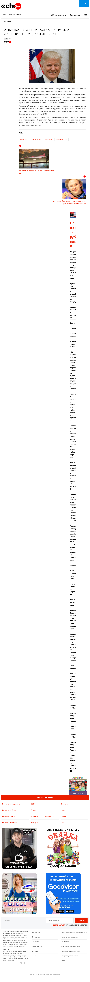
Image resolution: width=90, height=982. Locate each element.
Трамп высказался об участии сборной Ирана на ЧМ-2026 (73, 476)
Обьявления (65, 942)
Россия (63, 816)
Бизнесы (75, 15)
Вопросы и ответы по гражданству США (74, 932)
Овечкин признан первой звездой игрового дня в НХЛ (73, 335)
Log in (83, 3)
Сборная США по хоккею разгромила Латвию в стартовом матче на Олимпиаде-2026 (73, 752)
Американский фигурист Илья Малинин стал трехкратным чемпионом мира (73, 265)
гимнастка (23, 139)
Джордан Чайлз (36, 139)
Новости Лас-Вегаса (9, 822)
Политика (64, 804)
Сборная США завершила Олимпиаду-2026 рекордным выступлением (73, 647)
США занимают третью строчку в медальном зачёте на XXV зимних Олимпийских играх (73, 683)
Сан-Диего (35, 942)
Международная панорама (69, 956)
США (33, 804)
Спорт (63, 822)
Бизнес (34, 956)
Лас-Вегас (35, 951)
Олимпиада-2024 (61, 139)
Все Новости (36, 932)
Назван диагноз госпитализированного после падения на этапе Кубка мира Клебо (73, 441)
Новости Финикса (8, 816)
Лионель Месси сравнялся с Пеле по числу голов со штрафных (73, 580)
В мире (33, 810)
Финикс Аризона (37, 946)
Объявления (58, 15)
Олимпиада (48, 139)
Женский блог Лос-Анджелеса (42, 816)
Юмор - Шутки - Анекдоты (69, 937)
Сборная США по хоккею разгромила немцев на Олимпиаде (73, 717)
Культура (34, 822)
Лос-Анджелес (36, 937)
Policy (63, 960)
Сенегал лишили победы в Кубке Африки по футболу (73, 407)
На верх (8, 920)
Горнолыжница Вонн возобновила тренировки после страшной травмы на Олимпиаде (73, 543)
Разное (63, 810)
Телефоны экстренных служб (70, 946)
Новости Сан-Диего (9, 810)
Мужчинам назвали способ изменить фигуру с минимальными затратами (73, 301)
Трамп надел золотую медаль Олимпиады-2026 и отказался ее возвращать (73, 614)
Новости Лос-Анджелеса (11, 804)
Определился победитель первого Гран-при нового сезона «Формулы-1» (73, 507)
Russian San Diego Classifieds (70, 951)
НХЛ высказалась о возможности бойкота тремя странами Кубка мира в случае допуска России (73, 370)
